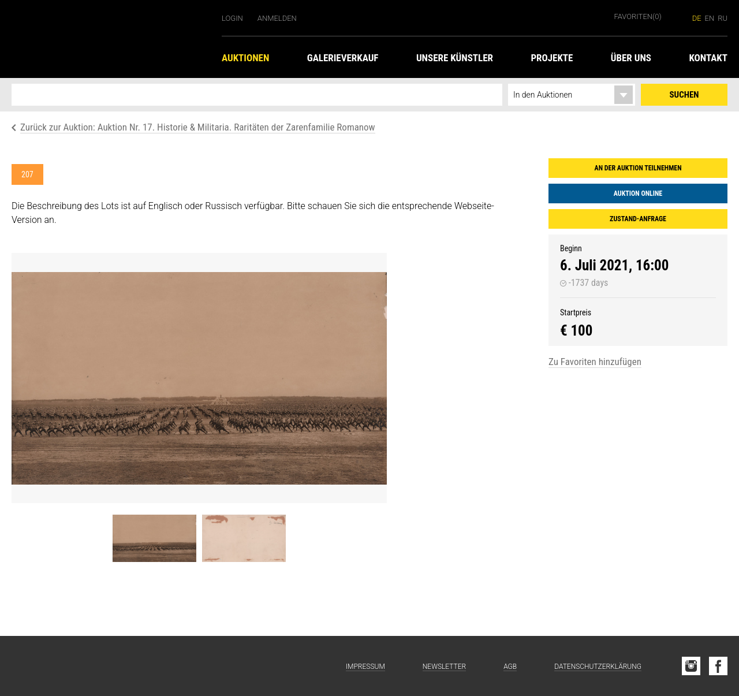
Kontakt (708, 58)
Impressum (365, 666)
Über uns (631, 58)
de (696, 18)
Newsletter (444, 666)
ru (722, 18)
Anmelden (277, 18)
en (710, 18)
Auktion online (638, 193)
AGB (510, 666)
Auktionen (245, 58)
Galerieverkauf (343, 58)
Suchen (684, 95)
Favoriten (638, 16)
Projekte (552, 58)
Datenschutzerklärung (597, 666)
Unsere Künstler (454, 58)
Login (232, 18)
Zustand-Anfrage (638, 219)
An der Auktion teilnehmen (638, 168)
